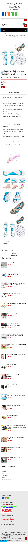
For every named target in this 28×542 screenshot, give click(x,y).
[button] (14, 30)
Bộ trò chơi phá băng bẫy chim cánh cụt (16, 395)
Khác (6, 34)
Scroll (26, 538)
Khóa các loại (4, 475)
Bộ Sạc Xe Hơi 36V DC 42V (13, 293)
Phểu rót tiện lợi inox (12, 364)
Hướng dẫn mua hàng (6, 521)
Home (2, 34)
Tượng (3, 477)
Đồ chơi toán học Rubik (12, 415)
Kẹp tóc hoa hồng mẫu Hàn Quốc (15, 447)
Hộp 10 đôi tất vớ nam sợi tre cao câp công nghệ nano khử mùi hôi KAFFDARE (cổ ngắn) (16, 427)
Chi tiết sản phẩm (14, 92)
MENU (3, 30)
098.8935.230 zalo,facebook (14, 3)
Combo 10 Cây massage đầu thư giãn (16, 263)
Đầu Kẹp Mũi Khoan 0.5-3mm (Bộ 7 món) (16, 303)
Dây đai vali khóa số (12, 385)
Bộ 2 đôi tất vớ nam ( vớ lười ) (14, 457)
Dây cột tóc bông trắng (12, 313)
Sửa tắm (3, 471)
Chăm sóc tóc (4, 473)
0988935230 (3, 540)
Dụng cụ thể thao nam (6, 479)
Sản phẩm (4, 470)
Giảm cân (3, 481)
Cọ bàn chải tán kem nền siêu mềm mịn (16, 354)
